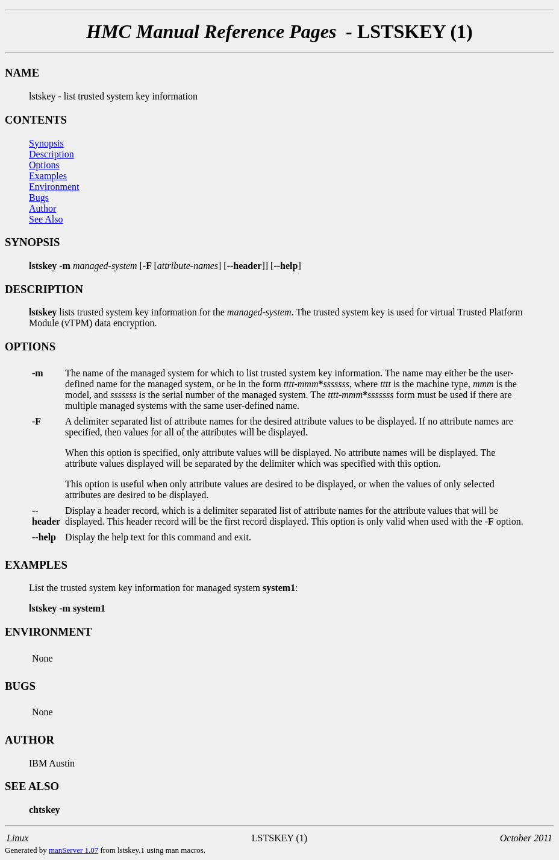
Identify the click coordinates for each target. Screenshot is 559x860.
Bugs (39, 197)
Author (42, 208)
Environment (54, 187)
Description (51, 154)
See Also (46, 219)
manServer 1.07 (73, 850)
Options (44, 165)
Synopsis (46, 143)
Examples (48, 176)
